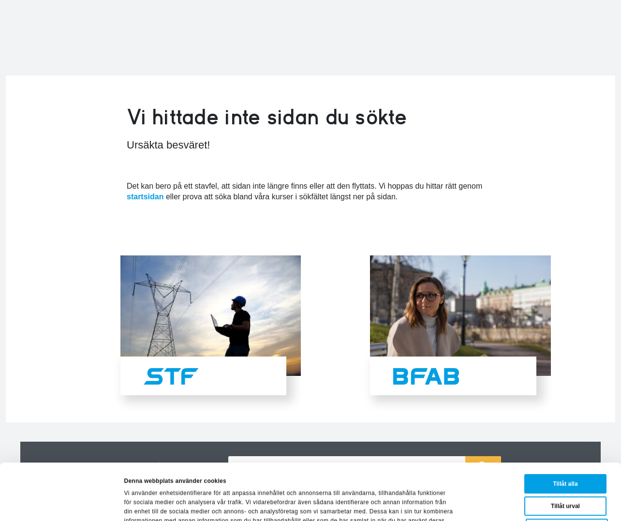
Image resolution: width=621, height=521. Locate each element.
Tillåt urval (565, 453)
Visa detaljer (452, 503)
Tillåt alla (565, 431)
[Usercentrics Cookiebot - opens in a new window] (62, 503)
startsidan (145, 197)
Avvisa (567, 475)
